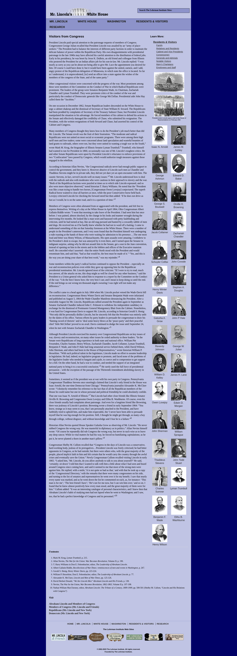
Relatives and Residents (167, 48)
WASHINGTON (116, 21)
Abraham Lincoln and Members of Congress (72, 604)
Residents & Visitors (165, 42)
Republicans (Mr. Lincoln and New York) (70, 610)
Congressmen (162, 55)
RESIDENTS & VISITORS (152, 21)
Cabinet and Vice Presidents (169, 51)
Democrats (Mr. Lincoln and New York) (69, 613)
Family (159, 45)
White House (101, 624)
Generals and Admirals (167, 58)
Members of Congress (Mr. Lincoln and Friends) (74, 607)
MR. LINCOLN (58, 21)
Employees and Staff (166, 67)
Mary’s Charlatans (164, 64)
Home (70, 624)
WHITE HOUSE (87, 21)
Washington (118, 624)
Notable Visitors (163, 61)
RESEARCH (57, 27)
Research (163, 624)
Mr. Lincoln (84, 624)
